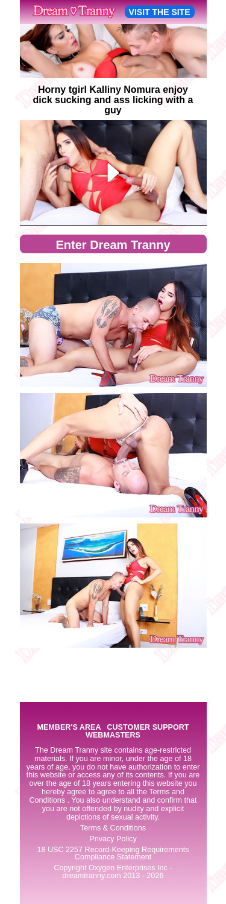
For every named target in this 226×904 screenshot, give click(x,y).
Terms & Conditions (113, 828)
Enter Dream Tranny (112, 244)
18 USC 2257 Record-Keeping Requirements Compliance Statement (113, 854)
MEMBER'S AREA (69, 728)
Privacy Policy (112, 839)
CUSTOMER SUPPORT (148, 728)
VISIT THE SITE (159, 12)
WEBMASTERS (113, 735)
